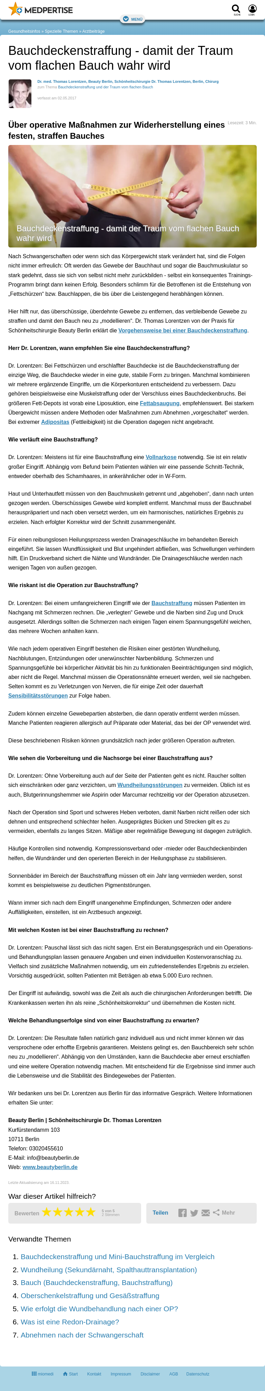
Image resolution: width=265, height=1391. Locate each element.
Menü (132, 19)
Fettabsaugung (160, 403)
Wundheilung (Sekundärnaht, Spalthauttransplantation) (109, 1270)
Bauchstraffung (171, 603)
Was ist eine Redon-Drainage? (70, 1322)
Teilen (160, 1213)
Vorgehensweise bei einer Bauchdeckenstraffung (182, 330)
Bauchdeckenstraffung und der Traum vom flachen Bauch (105, 87)
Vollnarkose (161, 457)
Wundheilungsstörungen (150, 785)
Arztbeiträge (93, 31)
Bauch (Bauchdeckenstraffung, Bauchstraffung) (97, 1282)
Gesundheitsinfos (24, 31)
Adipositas (55, 422)
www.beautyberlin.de (50, 1167)
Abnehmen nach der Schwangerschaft (82, 1335)
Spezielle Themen (61, 31)
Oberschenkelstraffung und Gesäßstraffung (90, 1296)
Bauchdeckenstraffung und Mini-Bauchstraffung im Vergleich (118, 1257)
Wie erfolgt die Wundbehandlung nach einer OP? (99, 1309)
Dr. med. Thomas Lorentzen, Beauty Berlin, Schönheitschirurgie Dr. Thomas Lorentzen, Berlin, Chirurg (128, 81)
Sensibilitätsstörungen (38, 696)
